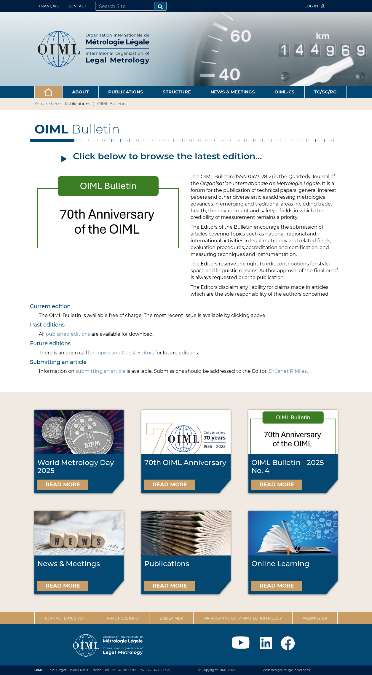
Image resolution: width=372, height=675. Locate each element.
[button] (48, 92)
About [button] (80, 92)
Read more (63, 484)
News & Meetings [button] (232, 92)
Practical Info (122, 618)
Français (49, 6)
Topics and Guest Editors (124, 353)
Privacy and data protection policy (243, 618)
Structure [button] (177, 92)
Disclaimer (171, 618)
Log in (314, 6)
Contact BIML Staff (65, 618)
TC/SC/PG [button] (325, 92)
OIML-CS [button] (284, 92)
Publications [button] (125, 92)
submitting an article (100, 371)
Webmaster (315, 618)
